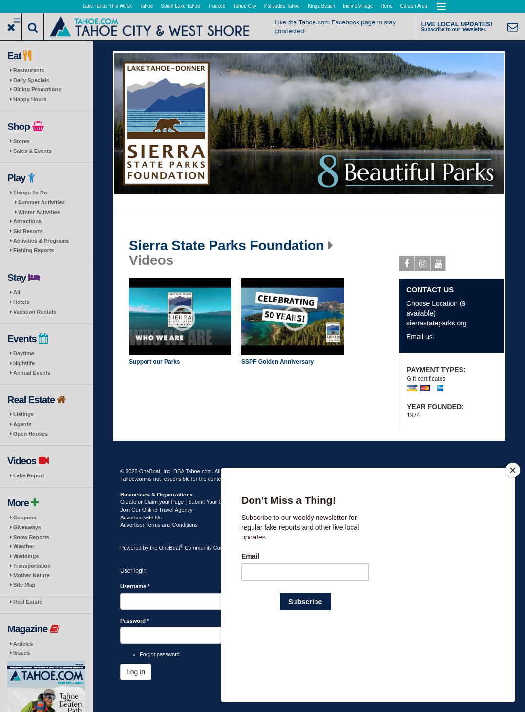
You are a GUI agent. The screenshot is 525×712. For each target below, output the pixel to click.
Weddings (26, 556)
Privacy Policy (316, 471)
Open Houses (30, 434)
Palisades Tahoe (282, 6)
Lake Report (28, 475)
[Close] (512, 533)
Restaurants (28, 70)
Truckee (217, 6)
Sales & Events (32, 151)
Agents (22, 424)
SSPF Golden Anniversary (277, 361)
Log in (135, 672)
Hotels (21, 302)
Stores (21, 141)
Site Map (24, 585)
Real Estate (27, 601)
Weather (23, 546)
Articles (23, 644)
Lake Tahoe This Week (107, 6)
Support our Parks (154, 361)
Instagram (422, 265)
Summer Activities (41, 202)
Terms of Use (279, 471)
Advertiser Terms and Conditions (159, 525)
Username (135, 586)
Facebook (407, 265)
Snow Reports (31, 537)
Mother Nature (31, 575)
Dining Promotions (37, 89)
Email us (419, 337)
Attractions (27, 221)
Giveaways (27, 527)
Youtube (438, 265)
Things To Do (30, 192)
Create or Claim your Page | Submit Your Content (178, 502)
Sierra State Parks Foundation (226, 245)
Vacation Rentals (34, 312)
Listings (23, 414)
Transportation (32, 566)
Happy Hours (29, 99)
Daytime (23, 353)
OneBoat (171, 548)
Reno (387, 6)
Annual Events (31, 373)
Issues (21, 653)
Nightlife (24, 363)
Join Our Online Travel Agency (156, 510)
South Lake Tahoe (180, 6)
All (16, 292)
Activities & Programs (41, 241)
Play (182, 318)
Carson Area (414, 6)
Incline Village (358, 6)
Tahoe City (244, 6)
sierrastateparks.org (436, 323)
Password (134, 621)
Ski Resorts (28, 231)
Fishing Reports (33, 250)
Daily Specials (31, 80)
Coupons (25, 517)
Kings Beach (321, 6)
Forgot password (160, 654)
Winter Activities (39, 212)
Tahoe (146, 6)
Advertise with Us (141, 517)
